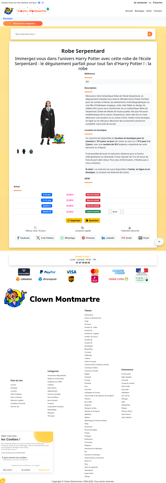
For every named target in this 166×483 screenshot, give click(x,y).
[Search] (81, 34)
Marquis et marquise (92, 411)
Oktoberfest (126, 405)
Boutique (139, 10)
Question (92, 220)
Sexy (86, 464)
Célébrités (88, 355)
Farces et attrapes (54, 394)
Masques (51, 413)
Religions (88, 445)
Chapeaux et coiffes (55, 382)
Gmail (127, 237)
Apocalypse (89, 346)
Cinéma (87, 358)
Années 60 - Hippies (92, 333)
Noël (123, 402)
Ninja (86, 424)
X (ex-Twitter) (45, 237)
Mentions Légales (17, 400)
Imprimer (74, 220)
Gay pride (125, 389)
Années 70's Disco (91, 337)
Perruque (51, 416)
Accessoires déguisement (57, 375)
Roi (86, 452)
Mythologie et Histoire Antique (96, 420)
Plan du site (15, 406)
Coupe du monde (128, 383)
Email (143, 237)
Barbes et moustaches (56, 378)
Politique (88, 436)
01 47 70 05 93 (83, 262)
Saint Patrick (126, 414)
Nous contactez (16, 397)
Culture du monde (91, 371)
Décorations (52, 388)
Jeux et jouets (52, 400)
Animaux (88, 324)
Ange (86, 321)
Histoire (87, 399)
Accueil (129, 10)
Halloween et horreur (92, 392)
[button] (159, 241)
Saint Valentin (127, 417)
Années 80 (88, 340)
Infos (149, 10)
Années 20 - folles (91, 327)
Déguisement (52, 391)
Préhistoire (88, 439)
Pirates (87, 433)
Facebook (23, 237)
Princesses (88, 442)
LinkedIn (108, 237)
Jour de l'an (126, 396)
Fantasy (87, 380)
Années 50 (88, 330)
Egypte (87, 374)
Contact (158, 10)
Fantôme (88, 383)
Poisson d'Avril (127, 411)
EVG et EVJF (126, 386)
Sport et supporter (91, 467)
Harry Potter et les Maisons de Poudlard (99, 396)
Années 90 (88, 343)
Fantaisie (88, 377)
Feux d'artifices (53, 397)
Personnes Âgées (91, 430)
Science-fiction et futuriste (94, 458)
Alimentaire (89, 315)
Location (14, 391)
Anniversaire (126, 374)
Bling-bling (88, 349)
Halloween (125, 392)
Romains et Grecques (92, 455)
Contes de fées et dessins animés (97, 365)
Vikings (87, 476)
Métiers (87, 417)
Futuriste (88, 389)
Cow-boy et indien (91, 368)
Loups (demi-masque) (55, 406)
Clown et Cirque (90, 361)
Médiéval (88, 414)
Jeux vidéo (88, 402)
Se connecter (140, 2)
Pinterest (88, 237)
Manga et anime (90, 408)
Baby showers (127, 377)
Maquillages (52, 410)
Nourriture (88, 427)
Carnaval (88, 352)
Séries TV (88, 461)
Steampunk (89, 470)
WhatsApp (68, 237)
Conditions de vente (18, 403)
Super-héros (89, 473)
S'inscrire (157, 2)
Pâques (124, 408)
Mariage (125, 399)
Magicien (88, 405)
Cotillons (51, 385)
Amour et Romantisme (93, 318)
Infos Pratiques (16, 394)
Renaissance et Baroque (93, 448)
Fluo (86, 386)
